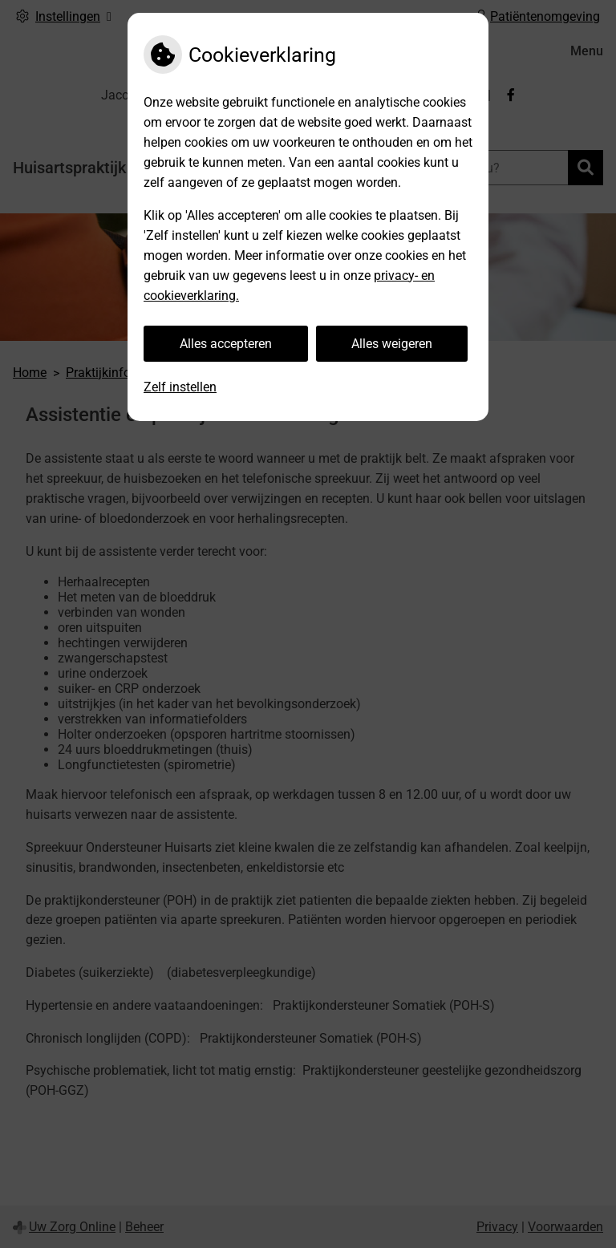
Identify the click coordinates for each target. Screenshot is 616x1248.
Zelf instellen (180, 387)
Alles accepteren (226, 343)
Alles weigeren (391, 343)
